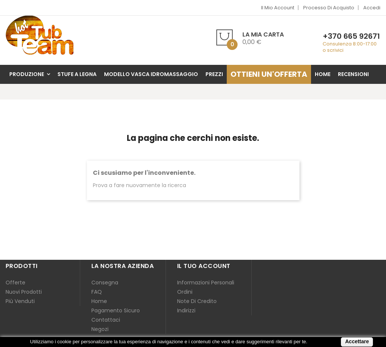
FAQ (96, 292)
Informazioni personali (205, 282)
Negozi (100, 329)
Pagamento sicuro (115, 310)
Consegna (104, 282)
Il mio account (277, 7)
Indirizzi (186, 310)
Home (99, 301)
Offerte (15, 282)
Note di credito (197, 301)
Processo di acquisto (328, 7)
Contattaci (105, 320)
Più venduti (20, 301)
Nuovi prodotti (24, 292)
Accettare (357, 341)
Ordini (184, 292)
